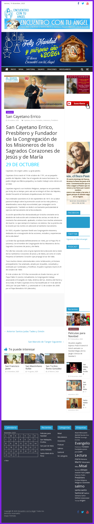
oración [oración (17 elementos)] (78, 472)
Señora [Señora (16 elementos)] (77, 498)
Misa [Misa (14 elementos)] (77, 466)
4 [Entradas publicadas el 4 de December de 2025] (20, 439)
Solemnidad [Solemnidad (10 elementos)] (85, 498)
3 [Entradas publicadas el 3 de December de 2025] (15, 439)
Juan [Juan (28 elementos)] (80, 451)
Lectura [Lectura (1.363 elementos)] (81, 455)
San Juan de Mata (47, 446)
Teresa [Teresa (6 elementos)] (77, 501)
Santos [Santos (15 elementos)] (86, 493)
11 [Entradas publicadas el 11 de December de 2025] (21, 443)
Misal (21, 69)
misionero (46, 120)
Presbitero (54, 120)
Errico (33, 120)
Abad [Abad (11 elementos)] (77, 433)
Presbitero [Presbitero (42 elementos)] (80, 477)
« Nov (6, 460)
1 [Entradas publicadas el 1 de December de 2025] (5, 439)
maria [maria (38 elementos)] (78, 459)
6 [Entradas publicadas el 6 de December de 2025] (29, 439)
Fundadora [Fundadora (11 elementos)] (79, 449)
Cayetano (27, 120)
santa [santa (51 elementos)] (78, 490)
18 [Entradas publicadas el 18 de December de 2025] (21, 447)
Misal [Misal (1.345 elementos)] (83, 466)
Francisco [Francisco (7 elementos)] (78, 447)
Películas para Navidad (76, 334)
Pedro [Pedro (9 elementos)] (83, 475)
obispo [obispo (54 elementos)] (83, 469)
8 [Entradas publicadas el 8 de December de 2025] (5, 443)
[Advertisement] (34, 309)
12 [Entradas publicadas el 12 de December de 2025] (26, 443)
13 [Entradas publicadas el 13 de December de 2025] (30, 443)
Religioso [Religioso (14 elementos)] (78, 482)
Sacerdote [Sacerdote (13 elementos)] (86, 483)
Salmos (41, 69)
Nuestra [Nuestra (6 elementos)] (77, 470)
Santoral (30, 69)
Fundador (39, 120)
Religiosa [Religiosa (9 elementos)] (84, 480)
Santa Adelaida (85, 402)
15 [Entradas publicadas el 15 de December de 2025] (6, 447)
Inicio (13, 69)
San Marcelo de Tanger (46, 341)
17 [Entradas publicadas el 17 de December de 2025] (16, 447)
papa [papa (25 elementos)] (87, 472)
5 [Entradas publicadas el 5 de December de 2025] (25, 439)
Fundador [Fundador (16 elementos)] (85, 447)
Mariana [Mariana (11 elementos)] (84, 459)
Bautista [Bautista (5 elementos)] (83, 435)
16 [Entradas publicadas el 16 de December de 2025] (11, 447)
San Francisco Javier (12, 367)
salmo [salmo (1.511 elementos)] (79, 486)
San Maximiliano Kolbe (34, 367)
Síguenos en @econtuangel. (77, 239)
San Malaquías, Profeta (85, 369)
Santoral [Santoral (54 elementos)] (79, 493)
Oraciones (52, 69)
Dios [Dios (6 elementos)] (87, 435)
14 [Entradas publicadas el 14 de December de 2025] (35, 443)
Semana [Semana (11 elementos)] (78, 496)
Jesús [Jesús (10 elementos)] (85, 449)
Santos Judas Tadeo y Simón (24, 331)
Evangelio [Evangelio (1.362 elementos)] (82, 443)
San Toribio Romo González (53, 367)
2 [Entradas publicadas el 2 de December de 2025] (10, 439)
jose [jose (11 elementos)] (76, 452)
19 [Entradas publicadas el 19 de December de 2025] (26, 447)
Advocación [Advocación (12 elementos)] (83, 433)
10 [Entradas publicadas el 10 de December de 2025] (16, 443)
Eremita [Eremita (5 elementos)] (77, 440)
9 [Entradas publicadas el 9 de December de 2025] (10, 443)
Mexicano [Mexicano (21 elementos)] (86, 462)
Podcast (61, 445)
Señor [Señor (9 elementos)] (83, 496)
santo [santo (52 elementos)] (84, 490)
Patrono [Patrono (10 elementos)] (78, 475)
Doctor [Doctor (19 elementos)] (78, 437)
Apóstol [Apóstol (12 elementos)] (77, 435)
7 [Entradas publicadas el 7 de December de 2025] (34, 439)
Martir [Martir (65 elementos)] (78, 461)
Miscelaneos (65, 69)
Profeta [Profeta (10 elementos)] (77, 480)
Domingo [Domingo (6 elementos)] (84, 437)
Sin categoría (62, 456)
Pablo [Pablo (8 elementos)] (83, 473)
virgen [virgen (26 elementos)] (82, 500)
